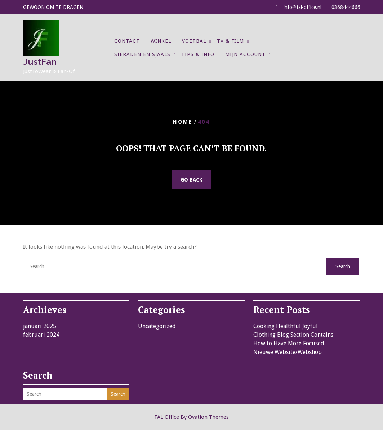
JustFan (40, 61)
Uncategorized (157, 326)
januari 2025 (39, 326)
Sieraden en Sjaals (142, 54)
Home (183, 121)
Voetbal (194, 41)
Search (342, 266)
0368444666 (345, 7)
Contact (127, 41)
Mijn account (245, 54)
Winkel (161, 41)
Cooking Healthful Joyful (285, 326)
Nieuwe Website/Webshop (287, 352)
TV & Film (230, 41)
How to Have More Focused (288, 343)
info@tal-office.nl (302, 7)
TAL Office (191, 417)
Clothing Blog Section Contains (293, 334)
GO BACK (191, 180)
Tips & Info (197, 54)
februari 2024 (41, 334)
